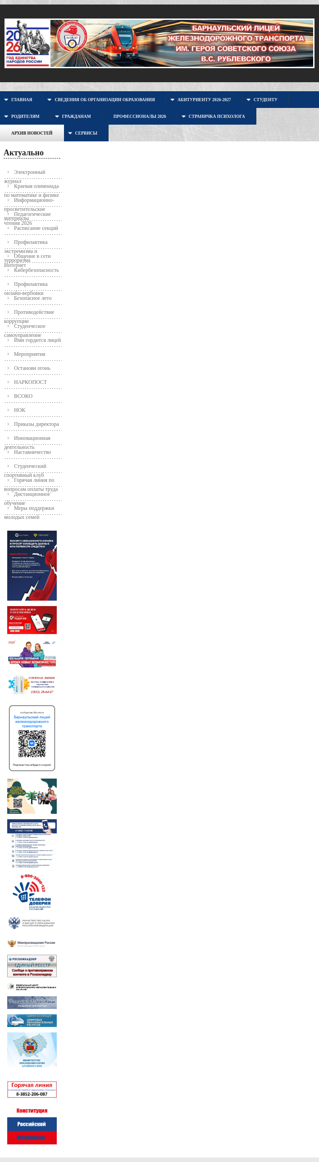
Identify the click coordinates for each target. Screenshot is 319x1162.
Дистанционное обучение (27, 496)
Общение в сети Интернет (27, 258)
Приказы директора (36, 424)
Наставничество (32, 452)
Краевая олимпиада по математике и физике (31, 188)
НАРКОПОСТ (30, 382)
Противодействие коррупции (29, 314)
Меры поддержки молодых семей (29, 510)
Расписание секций (36, 228)
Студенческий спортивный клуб (25, 468)
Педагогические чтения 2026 (27, 216)
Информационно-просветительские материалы (29, 202)
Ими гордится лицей (37, 340)
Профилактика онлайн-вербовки (26, 286)
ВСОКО (23, 396)
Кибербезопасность (36, 270)
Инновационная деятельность (27, 440)
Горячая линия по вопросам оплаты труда (31, 482)
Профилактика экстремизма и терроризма (26, 244)
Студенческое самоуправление (25, 328)
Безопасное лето (32, 298)
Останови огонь (32, 368)
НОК (19, 410)
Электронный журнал (24, 174)
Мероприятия (29, 354)
